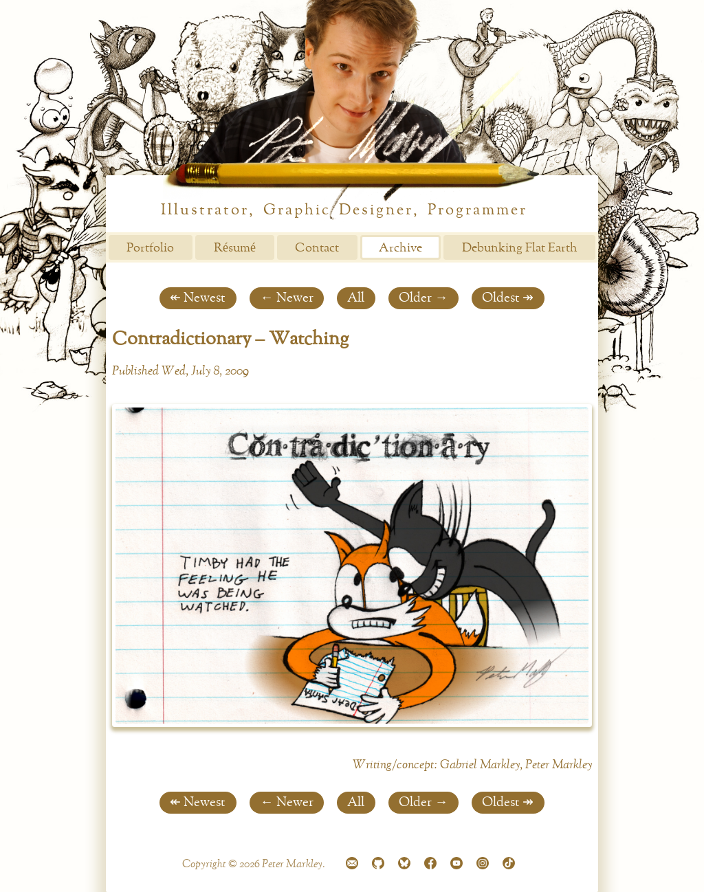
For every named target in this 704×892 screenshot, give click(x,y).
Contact (317, 248)
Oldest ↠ (508, 297)
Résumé (235, 248)
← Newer (286, 297)
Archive (400, 248)
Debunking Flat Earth (520, 248)
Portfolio (150, 248)
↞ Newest (198, 297)
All (355, 297)
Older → (423, 297)
